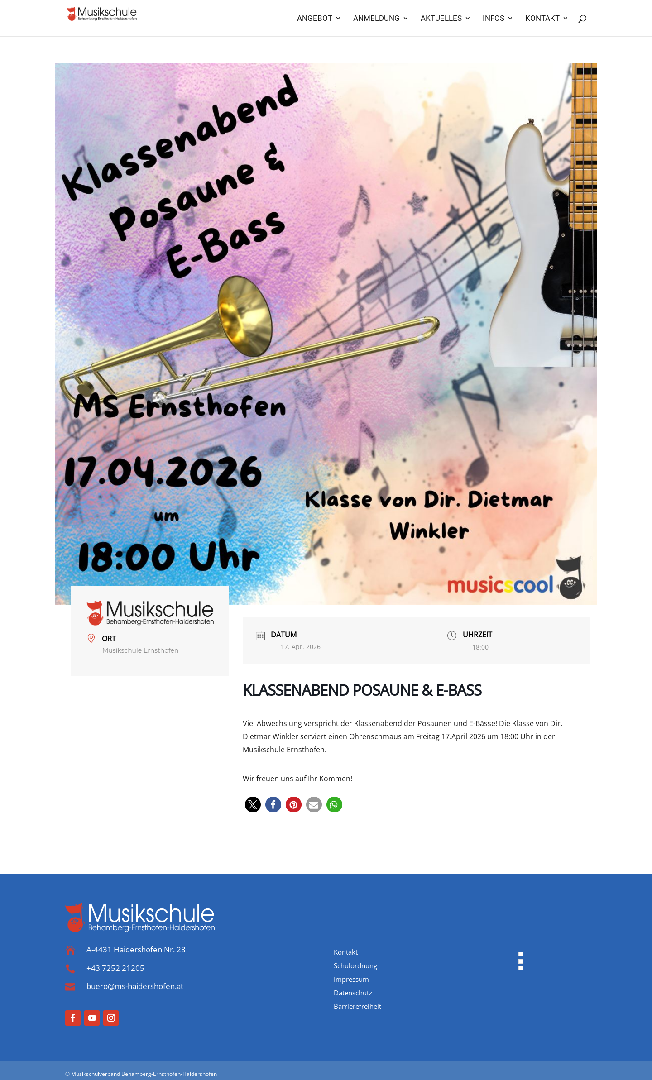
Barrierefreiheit (357, 1007)
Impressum (351, 980)
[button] (253, 804)
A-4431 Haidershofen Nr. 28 (136, 949)
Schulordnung (355, 966)
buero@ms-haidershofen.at (134, 986)
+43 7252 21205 (115, 968)
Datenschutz (353, 993)
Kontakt (346, 952)
